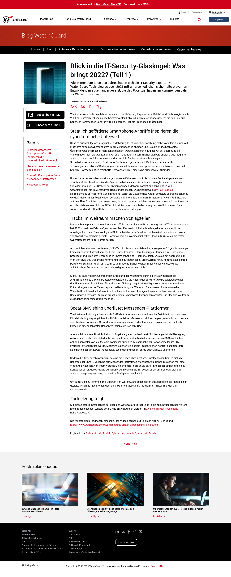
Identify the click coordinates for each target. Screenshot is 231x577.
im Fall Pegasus (164, 189)
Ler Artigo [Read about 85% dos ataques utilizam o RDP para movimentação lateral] (26, 516)
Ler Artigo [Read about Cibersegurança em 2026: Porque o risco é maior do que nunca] (158, 516)
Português (217, 12)
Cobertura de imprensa (156, 49)
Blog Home (131, 443)
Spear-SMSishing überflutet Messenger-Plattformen (43, 177)
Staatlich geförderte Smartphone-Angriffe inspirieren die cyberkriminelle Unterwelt (42, 155)
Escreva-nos (126, 542)
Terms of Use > (158, 566)
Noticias (35, 49)
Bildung (90, 433)
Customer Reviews (189, 49)
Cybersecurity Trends (145, 433)
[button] (199, 19)
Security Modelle (102, 433)
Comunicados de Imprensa (117, 49)
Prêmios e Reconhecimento (76, 49)
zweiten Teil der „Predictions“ (162, 408)
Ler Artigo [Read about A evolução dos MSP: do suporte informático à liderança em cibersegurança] (92, 516)
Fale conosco (198, 12)
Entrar (184, 12)
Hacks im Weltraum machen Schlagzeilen (44, 168)
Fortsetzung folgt (37, 184)
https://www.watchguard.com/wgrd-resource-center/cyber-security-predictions (114, 424)
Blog (49, 49)
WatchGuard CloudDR (108, 4)
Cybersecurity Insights (123, 433)
